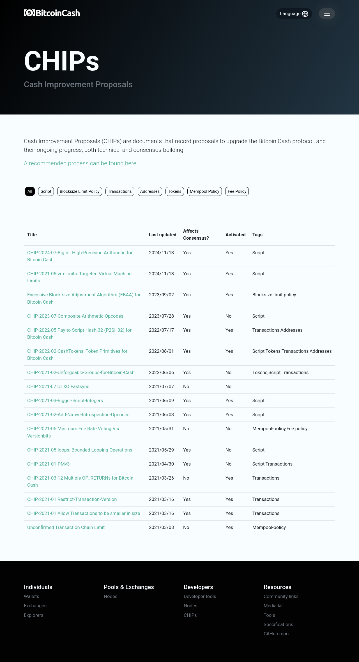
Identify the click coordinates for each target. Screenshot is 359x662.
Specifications (278, 624)
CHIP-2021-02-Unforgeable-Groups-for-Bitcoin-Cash (81, 372)
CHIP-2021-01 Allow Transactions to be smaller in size (83, 513)
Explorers (33, 615)
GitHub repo (276, 633)
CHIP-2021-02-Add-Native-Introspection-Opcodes (78, 414)
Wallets (31, 596)
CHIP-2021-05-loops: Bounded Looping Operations (79, 450)
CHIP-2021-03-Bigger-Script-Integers (65, 400)
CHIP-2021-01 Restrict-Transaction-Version (72, 499)
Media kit (273, 605)
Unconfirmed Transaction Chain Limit (66, 527)
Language (294, 13)
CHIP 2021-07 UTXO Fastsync (58, 386)
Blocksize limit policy (80, 191)
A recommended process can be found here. (81, 163)
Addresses (150, 191)
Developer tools (200, 596)
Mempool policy (204, 191)
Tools (269, 615)
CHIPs (190, 615)
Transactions (120, 191)
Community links (281, 596)
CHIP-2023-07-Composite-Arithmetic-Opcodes (75, 316)
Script (46, 191)
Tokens (174, 191)
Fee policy (237, 191)
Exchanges (35, 605)
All (29, 191)
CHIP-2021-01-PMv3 (48, 464)
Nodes (111, 596)
